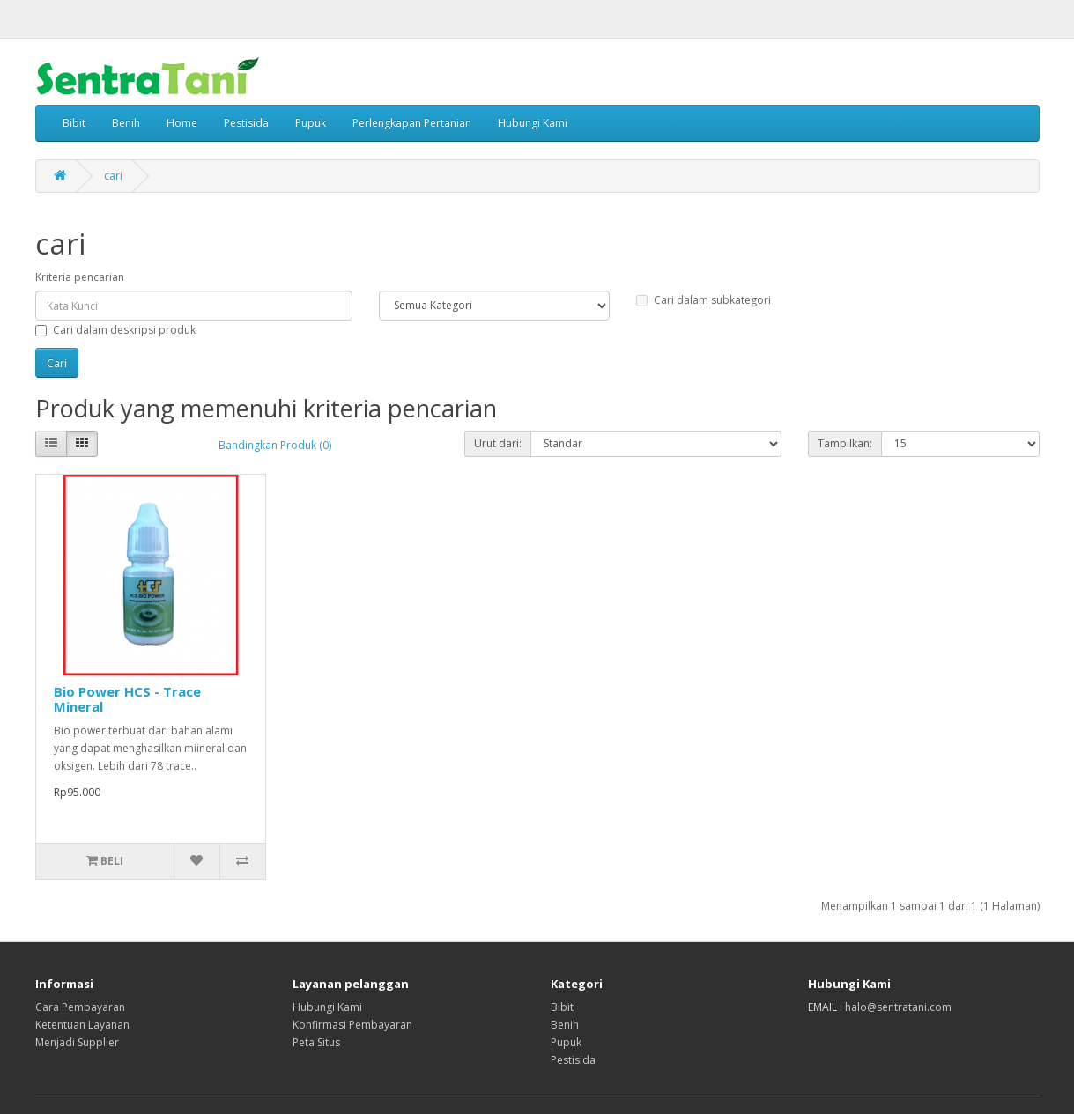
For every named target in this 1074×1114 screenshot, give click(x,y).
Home (182, 122)
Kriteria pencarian (79, 276)
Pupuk (310, 122)
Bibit (74, 122)
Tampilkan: (845, 443)
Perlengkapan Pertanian (411, 122)
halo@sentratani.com (898, 1007)
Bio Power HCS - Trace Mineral (127, 698)
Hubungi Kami (532, 122)
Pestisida (246, 122)
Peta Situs (316, 1042)
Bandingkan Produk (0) (275, 445)
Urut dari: (498, 443)
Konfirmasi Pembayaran (352, 1024)
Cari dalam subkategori (703, 299)
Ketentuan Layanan (82, 1024)
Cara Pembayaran (80, 1007)
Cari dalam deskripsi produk (115, 329)
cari (113, 175)
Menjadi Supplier (77, 1042)
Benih (126, 122)
